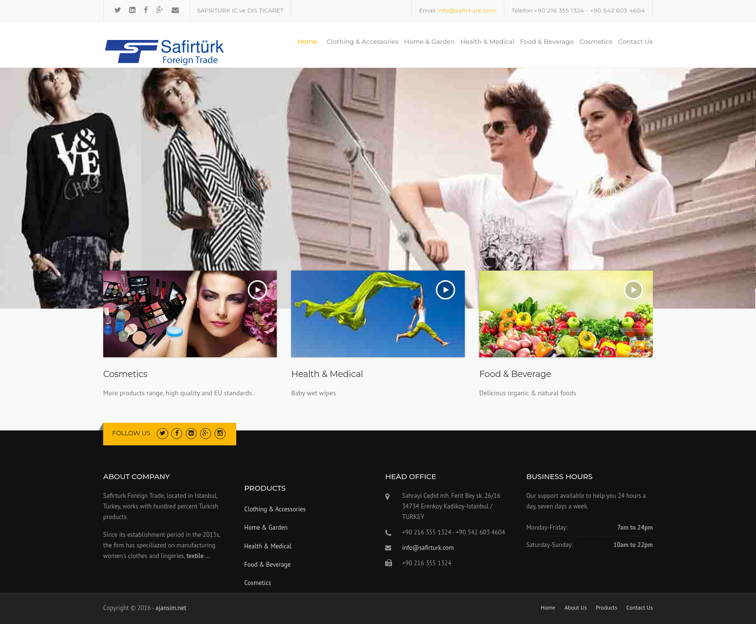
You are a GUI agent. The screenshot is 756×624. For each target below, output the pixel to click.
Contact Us (635, 41)
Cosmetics (596, 41)
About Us (576, 608)
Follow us (131, 433)
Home (307, 41)
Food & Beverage (547, 41)
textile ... (198, 556)
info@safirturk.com (467, 10)
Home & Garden (429, 41)
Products (606, 608)
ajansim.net (171, 608)
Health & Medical (487, 41)
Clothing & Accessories (362, 41)
